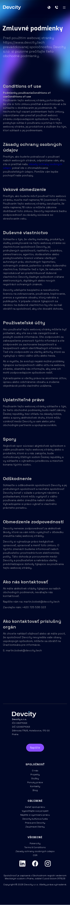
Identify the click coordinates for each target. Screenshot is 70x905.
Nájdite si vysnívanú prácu (35, 814)
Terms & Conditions (35, 847)
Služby (35, 778)
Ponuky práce (35, 782)
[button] (50, 7)
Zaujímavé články (35, 826)
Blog (35, 790)
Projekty (35, 774)
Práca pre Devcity (35, 822)
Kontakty (35, 786)
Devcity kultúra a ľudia (35, 818)
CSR (35, 855)
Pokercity (35, 843)
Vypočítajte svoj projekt (35, 810)
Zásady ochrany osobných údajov (35, 851)
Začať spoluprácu (35, 806)
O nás (35, 770)
